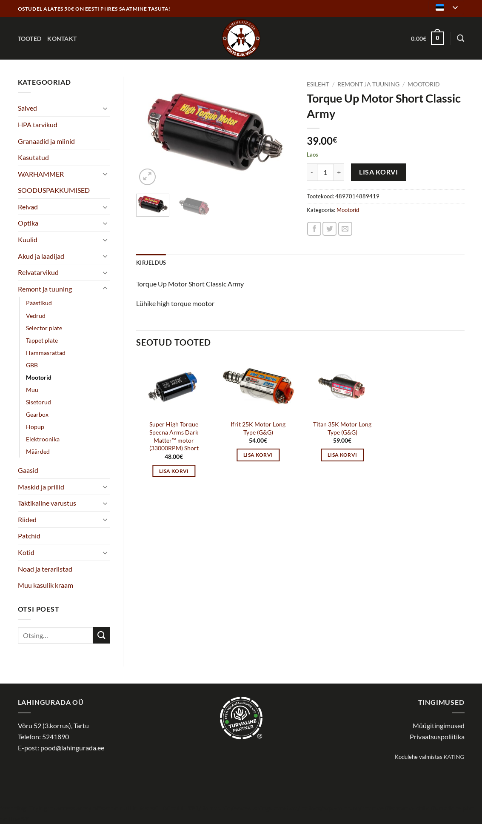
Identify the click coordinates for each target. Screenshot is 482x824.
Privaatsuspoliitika (437, 736)
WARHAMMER (41, 174)
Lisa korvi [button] (173, 471)
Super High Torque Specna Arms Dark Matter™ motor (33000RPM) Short (174, 436)
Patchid (29, 536)
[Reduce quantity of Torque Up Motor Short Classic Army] (312, 171)
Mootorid (38, 377)
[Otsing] (460, 38)
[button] (427, 38)
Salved (27, 108)
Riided (27, 519)
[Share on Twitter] (329, 229)
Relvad (28, 207)
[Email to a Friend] (345, 229)
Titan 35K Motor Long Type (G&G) (342, 428)
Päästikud (39, 302)
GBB (32, 365)
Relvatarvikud (38, 272)
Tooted (30, 38)
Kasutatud (33, 157)
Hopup (35, 426)
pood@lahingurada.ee (72, 748)
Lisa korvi (378, 172)
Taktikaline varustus (47, 503)
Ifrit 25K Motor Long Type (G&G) (258, 428)
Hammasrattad (46, 352)
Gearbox (37, 414)
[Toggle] (105, 108)
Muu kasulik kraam (45, 585)
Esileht (318, 84)
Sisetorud (38, 402)
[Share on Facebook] (314, 229)
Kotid (26, 552)
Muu (32, 389)
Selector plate (44, 328)
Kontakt (62, 38)
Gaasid (28, 470)
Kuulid (27, 239)
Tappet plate (42, 340)
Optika (28, 223)
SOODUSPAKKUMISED (54, 190)
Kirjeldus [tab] (151, 262)
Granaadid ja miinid (46, 141)
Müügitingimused (439, 725)
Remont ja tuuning (45, 289)
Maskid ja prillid (41, 487)
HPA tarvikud (37, 124)
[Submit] (101, 635)
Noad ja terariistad (45, 569)
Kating (454, 757)
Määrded (38, 451)
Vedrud (36, 315)
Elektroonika (43, 439)
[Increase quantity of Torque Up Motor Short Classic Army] (339, 171)
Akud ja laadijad (41, 256)
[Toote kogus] (325, 171)
